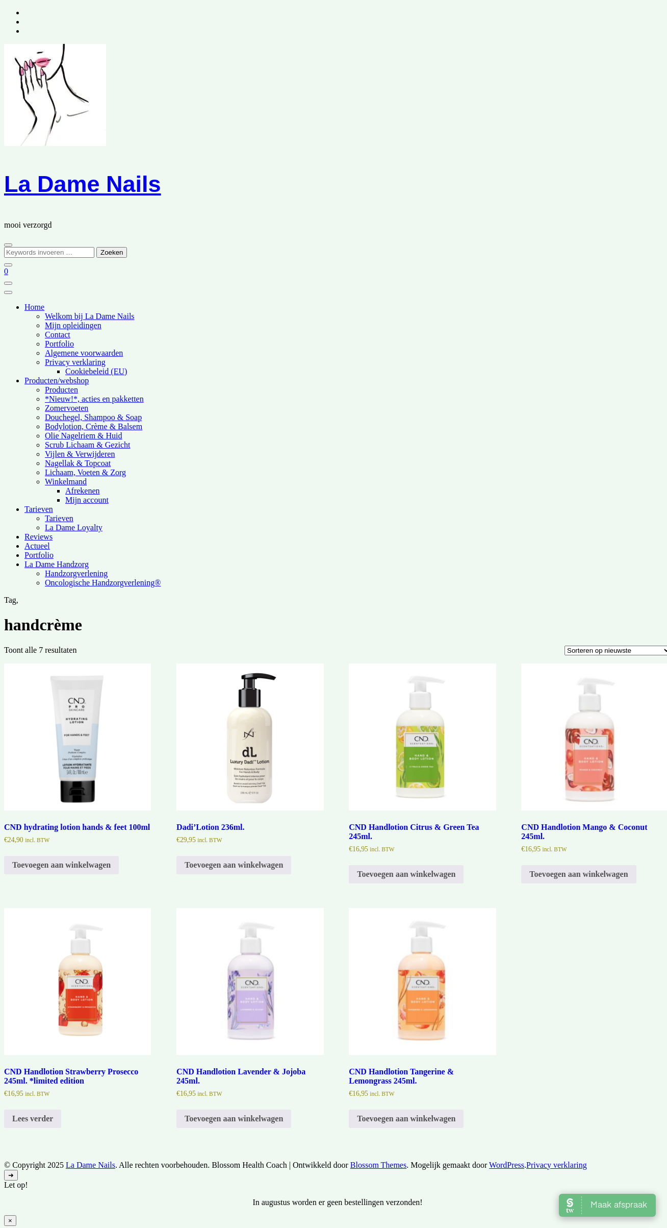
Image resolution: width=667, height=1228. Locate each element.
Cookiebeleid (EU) (96, 371)
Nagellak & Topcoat (78, 463)
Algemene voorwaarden (84, 353)
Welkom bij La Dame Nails (90, 316)
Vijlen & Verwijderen (80, 454)
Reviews (38, 536)
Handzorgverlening (76, 573)
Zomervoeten (66, 408)
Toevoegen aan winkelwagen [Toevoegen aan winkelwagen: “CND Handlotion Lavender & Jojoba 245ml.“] (234, 1118)
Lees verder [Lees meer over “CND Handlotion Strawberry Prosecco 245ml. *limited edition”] (32, 1118)
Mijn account (87, 500)
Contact (57, 334)
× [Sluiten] (10, 1220)
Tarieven (38, 509)
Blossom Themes (378, 1165)
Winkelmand (66, 481)
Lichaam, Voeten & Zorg (85, 472)
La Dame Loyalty (73, 527)
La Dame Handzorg (56, 564)
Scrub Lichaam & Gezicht (88, 444)
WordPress (506, 1165)
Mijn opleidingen (73, 325)
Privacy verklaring (75, 362)
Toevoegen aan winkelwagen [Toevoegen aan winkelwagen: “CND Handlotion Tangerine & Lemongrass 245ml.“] (406, 1118)
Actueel (37, 546)
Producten (61, 389)
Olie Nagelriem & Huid (83, 435)
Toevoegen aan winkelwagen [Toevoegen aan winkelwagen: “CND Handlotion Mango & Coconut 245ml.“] (578, 874)
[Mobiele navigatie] (8, 283)
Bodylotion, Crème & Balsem (93, 426)
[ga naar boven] (11, 1175)
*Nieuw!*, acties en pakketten (94, 399)
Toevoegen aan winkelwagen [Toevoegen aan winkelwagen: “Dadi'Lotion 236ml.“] (234, 865)
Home (34, 307)
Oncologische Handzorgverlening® (103, 582)
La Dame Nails (82, 184)
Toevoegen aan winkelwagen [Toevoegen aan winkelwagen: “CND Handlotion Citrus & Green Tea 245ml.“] (406, 874)
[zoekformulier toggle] (8, 245)
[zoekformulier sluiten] (8, 264)
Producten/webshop (56, 380)
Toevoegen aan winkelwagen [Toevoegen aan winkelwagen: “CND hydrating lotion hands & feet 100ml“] (61, 865)
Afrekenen (82, 490)
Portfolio (59, 343)
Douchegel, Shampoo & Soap (93, 417)
